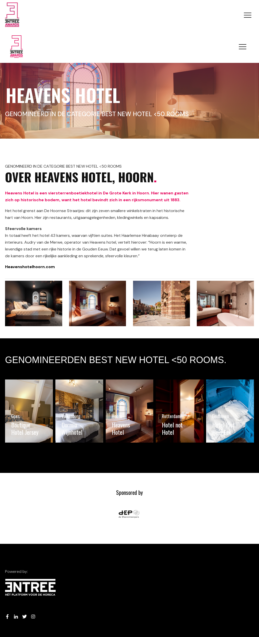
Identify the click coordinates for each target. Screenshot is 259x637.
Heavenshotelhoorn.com (30, 266)
